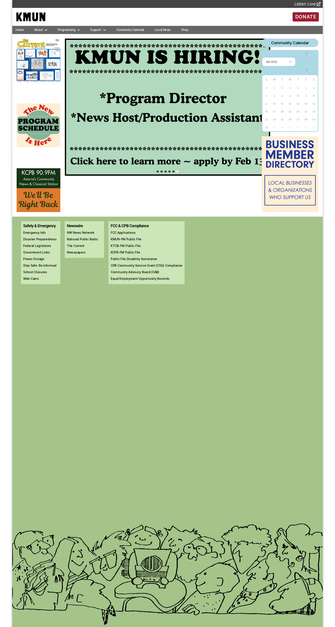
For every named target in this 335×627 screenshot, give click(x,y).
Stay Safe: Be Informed (39, 272)
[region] (167, 113)
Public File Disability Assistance (134, 265)
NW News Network (80, 239)
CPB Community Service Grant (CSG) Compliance (146, 272)
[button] (167, 113)
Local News (163, 36)
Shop (184, 36)
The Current (75, 252)
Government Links (36, 258)
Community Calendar (130, 36)
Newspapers (76, 258)
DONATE (305, 20)
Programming (66, 36)
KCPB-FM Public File (125, 258)
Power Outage (33, 265)
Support (95, 36)
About (38, 36)
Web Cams (31, 285)
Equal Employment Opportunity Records (140, 285)
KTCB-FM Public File (126, 252)
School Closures (35, 278)
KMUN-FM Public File (126, 245)
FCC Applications (123, 239)
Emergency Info (34, 239)
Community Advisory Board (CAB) (135, 278)
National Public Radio (82, 245)
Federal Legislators (37, 252)
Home (20, 36)
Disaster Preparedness (39, 245)
